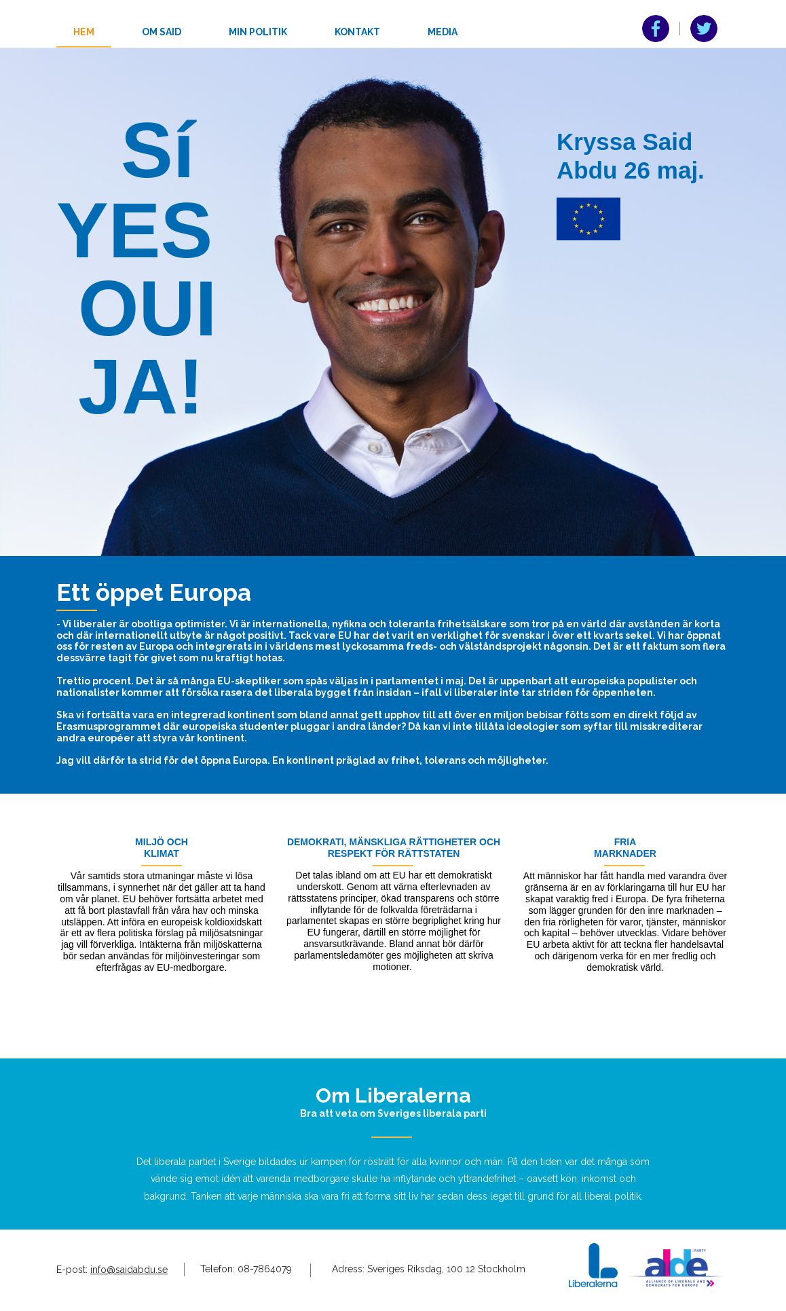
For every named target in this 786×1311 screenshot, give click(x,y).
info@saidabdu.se (129, 1269)
